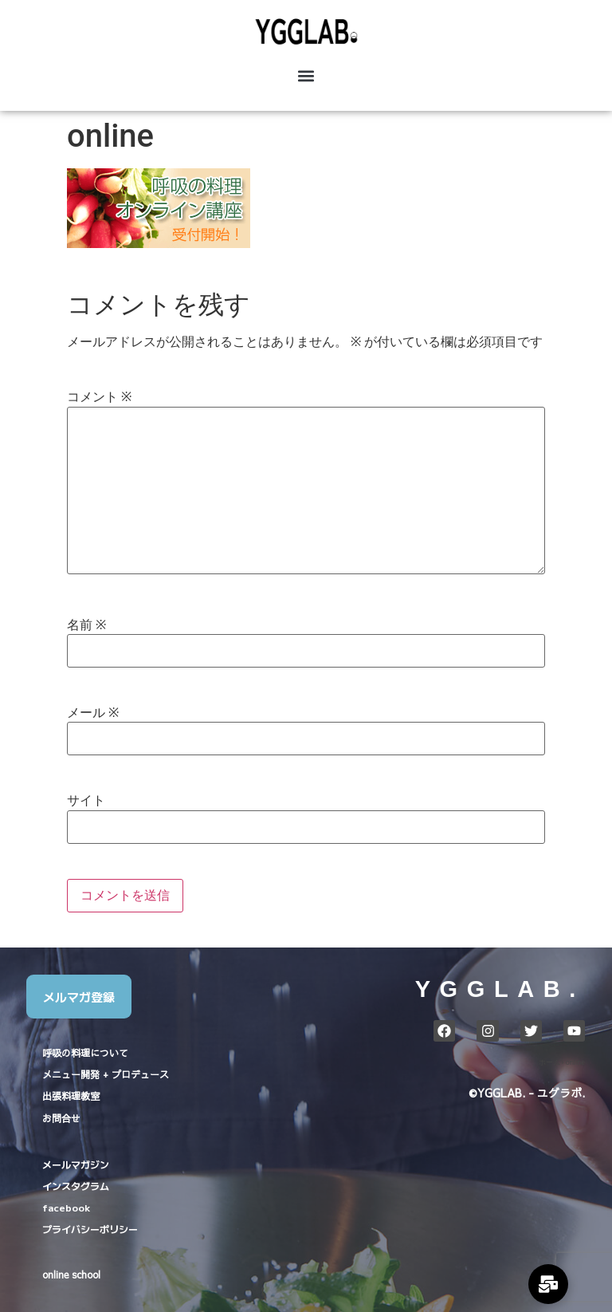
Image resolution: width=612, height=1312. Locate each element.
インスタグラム (75, 1185)
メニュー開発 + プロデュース (105, 1074)
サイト (86, 800)
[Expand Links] (548, 1284)
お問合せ (61, 1118)
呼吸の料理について (85, 1052)
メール (93, 713)
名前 (86, 625)
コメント (99, 397)
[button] (306, 76)
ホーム (549, 1062)
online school (71, 1274)
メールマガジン (75, 1164)
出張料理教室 (71, 1095)
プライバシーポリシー (90, 1228)
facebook (66, 1207)
